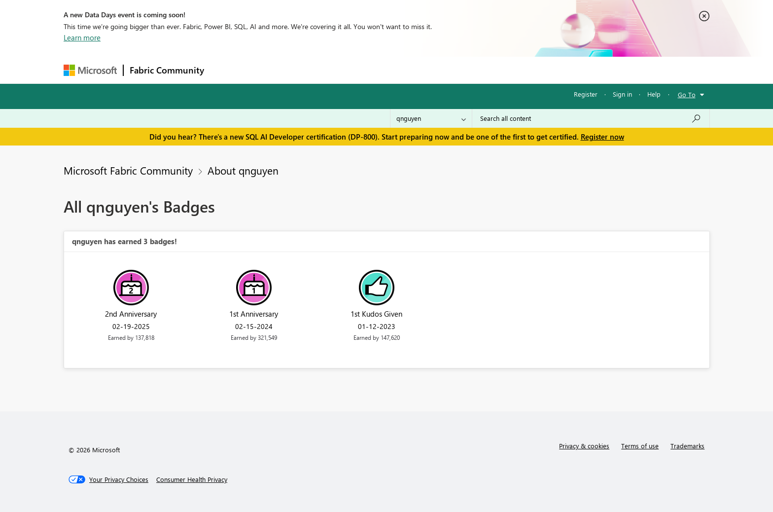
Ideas (310, 70)
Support (478, 70)
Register (585, 94)
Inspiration (270, 70)
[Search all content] (591, 118)
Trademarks (687, 445)
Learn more (82, 37)
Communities (354, 70)
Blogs (398, 70)
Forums (226, 70)
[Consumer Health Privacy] (191, 479)
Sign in (622, 94)
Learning (436, 70)
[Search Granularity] (431, 118)
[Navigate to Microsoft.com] (90, 70)
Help (654, 94)
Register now (602, 137)
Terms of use (640, 445)
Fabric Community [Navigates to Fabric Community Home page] (167, 70)
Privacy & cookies (584, 445)
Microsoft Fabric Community (128, 170)
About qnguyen (243, 170)
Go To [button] (687, 94)
